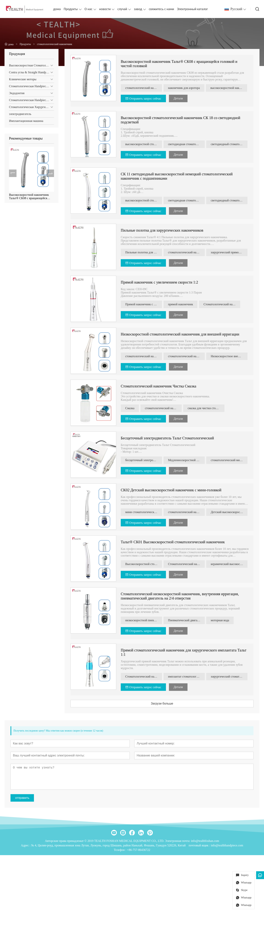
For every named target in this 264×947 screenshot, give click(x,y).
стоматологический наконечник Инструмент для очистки (164, 408)
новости (105, 9)
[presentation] (12, 173)
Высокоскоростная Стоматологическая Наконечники (31, 65)
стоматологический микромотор (230, 460)
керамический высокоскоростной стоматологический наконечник (230, 564)
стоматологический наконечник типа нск (144, 356)
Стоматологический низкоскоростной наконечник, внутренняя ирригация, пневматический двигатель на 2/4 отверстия (181, 596)
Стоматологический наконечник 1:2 (223, 304)
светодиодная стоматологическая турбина (187, 144)
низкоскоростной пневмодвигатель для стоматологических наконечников (144, 620)
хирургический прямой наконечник (230, 252)
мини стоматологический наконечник (144, 512)
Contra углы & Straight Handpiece (30, 72)
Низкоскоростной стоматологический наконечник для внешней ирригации (181, 334)
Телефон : (120, 883)
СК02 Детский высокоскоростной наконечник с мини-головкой (172, 490)
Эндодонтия (16, 93)
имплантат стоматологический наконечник (187, 676)
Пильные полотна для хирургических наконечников (163, 230)
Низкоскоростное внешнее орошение (230, 356)
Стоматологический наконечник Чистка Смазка (159, 386)
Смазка (131, 408)
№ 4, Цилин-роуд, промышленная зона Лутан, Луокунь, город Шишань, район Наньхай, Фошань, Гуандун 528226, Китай (108, 879)
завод (138, 9)
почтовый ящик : (200, 879)
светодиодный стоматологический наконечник (230, 144)
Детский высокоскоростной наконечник (230, 512)
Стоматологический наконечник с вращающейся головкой (187, 564)
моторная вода (221, 620)
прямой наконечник (181, 304)
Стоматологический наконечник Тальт (144, 676)
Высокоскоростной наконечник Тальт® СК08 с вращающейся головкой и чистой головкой (28, 196)
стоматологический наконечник (144, 87)
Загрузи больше (163, 703)
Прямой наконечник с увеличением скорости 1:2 (160, 282)
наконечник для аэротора (185, 87)
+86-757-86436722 (138, 883)
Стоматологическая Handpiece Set (30, 86)
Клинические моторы (22, 79)
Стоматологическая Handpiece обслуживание (31, 100)
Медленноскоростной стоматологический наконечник (187, 460)
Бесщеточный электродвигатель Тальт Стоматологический (168, 438)
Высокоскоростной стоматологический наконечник (144, 564)
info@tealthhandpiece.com (227, 879)
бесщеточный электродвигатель (144, 460)
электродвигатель (20, 114)
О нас (88, 9)
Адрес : (26, 879)
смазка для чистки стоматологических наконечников (207, 408)
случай (122, 9)
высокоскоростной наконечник (230, 87)
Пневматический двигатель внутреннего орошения (187, 620)
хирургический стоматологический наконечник (230, 676)
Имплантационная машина (26, 120)
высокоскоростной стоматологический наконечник (144, 144)
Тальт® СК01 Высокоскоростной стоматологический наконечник (174, 542)
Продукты (71, 9)
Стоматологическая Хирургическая (31, 107)
